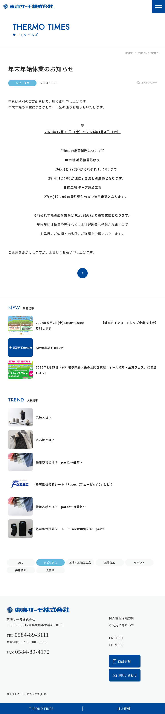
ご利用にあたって (121, 625)
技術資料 (124, 708)
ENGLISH (116, 638)
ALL (20, 562)
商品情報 (121, 661)
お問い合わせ (124, 675)
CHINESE (116, 645)
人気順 (50, 570)
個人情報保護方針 (121, 618)
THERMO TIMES (41, 708)
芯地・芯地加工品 (80, 562)
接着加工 (109, 562)
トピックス (50, 562)
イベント (139, 562)
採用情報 (20, 570)
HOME (129, 53)
